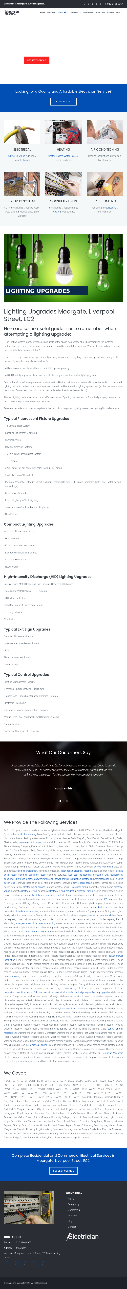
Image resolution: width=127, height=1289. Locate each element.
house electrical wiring (24, 834)
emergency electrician (27, 923)
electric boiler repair (81, 883)
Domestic (74, 13)
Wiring (11, 156)
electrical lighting (38, 1045)
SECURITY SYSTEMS (22, 201)
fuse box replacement (79, 874)
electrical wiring (79, 887)
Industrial (100, 13)
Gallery (110, 13)
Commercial (88, 13)
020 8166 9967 (115, 3)
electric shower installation (39, 879)
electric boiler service (34, 887)
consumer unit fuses (30, 842)
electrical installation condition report (42, 895)
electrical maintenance (37, 931)
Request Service (36, 60)
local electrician (68, 1008)
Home (42, 13)
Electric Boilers (55, 156)
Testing (26, 160)
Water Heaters (71, 156)
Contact (120, 13)
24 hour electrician (103, 866)
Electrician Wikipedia (112, 1053)
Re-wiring (20, 156)
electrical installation (26, 870)
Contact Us (63, 101)
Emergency (52, 13)
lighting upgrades (101, 992)
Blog (70, 1221)
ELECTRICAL (22, 149)
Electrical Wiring (104, 899)
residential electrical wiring (79, 891)
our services (52, 1020)
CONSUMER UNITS (63, 201)
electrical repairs (82, 870)
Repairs (55, 211)
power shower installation (68, 879)
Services (62, 13)
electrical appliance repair (31, 874)
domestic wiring (12, 976)
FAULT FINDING (105, 201)
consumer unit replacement (108, 874)
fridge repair (67, 870)
